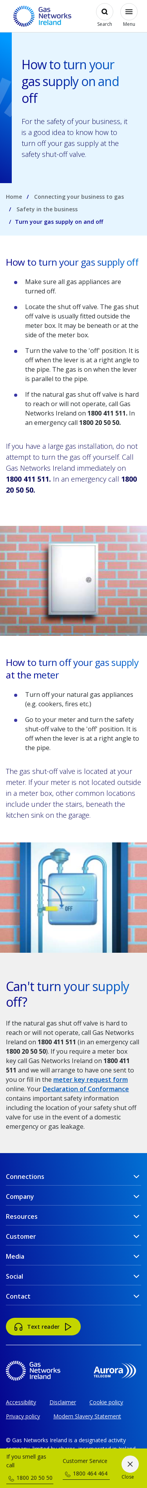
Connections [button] (25, 1176)
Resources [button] (22, 1216)
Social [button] (14, 1276)
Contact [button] (18, 1296)
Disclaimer (62, 1402)
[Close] (130, 1468)
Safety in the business (47, 209)
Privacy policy (23, 1416)
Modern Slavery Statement (87, 1416)
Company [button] (20, 1196)
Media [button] (15, 1256)
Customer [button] (21, 1236)
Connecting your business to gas (79, 196)
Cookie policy (106, 1402)
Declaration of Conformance (86, 1089)
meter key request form (90, 1079)
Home (14, 196)
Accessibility (21, 1402)
